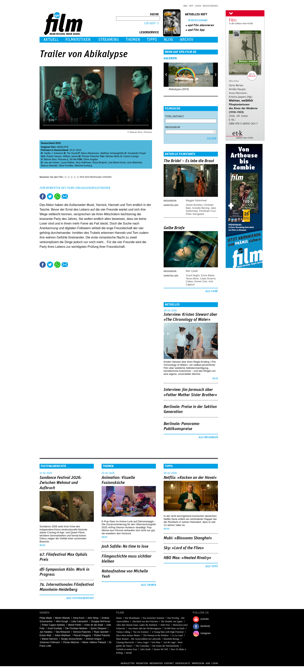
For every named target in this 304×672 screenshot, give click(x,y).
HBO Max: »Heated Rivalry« (187, 558)
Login (198, 6)
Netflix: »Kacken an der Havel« (190, 478)
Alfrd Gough (62, 621)
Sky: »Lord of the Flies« (184, 548)
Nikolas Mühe (112, 156)
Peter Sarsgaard (195, 214)
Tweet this (50, 196)
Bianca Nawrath (49, 165)
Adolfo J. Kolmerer (53, 153)
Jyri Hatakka (46, 632)
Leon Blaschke (134, 162)
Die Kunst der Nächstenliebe (165, 645)
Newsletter (128, 663)
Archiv (186, 40)
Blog (168, 40)
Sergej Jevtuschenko (71, 639)
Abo (185, 6)
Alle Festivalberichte (80, 598)
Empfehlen (65, 196)
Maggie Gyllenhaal (196, 200)
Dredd (129, 652)
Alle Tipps (211, 566)
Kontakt (169, 663)
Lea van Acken (51, 162)
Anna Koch (78, 618)
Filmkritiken (78, 40)
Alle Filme (211, 291)
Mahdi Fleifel (74, 625)
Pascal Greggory (82, 635)
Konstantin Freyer (137, 153)
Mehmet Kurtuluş (83, 165)
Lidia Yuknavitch (79, 621)
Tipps (152, 40)
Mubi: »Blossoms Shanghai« (188, 538)
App (191, 6)
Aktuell (51, 40)
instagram (205, 633)
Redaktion (142, 663)
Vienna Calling (123, 632)
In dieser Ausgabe (197, 20)
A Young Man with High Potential (168, 632)
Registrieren (210, 6)
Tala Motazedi (62, 632)
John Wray (92, 618)
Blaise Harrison (50, 639)
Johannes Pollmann (50, 642)
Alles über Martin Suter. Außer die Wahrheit (136, 625)
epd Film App (196, 29)
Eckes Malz (45, 635)
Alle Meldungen (208, 437)
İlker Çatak (192, 270)
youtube (204, 619)
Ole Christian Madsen (76, 628)
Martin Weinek (62, 618)
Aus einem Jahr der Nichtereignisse (144, 628)
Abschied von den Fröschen (145, 621)
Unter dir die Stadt (93, 625)
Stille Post (165, 625)
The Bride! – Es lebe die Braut (189, 161)
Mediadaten (156, 663)
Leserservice (149, 32)
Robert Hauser (54, 156)
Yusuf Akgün (193, 275)
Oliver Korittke (66, 165)
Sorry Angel (143, 642)
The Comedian (142, 645)
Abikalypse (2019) (178, 89)
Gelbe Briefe (174, 228)
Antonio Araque (94, 639)
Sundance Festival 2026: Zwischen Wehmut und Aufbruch (60, 483)
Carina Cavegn (131, 156)
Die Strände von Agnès (172, 621)
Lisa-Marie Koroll (116, 162)
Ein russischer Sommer (153, 618)
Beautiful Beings (171, 639)
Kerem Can (200, 281)
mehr (215, 379)
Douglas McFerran (100, 621)
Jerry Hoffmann (83, 162)
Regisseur (172, 127)
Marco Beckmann (90, 153)
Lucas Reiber (67, 162)
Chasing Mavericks (125, 642)
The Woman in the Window (156, 635)
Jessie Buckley (194, 204)
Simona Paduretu (82, 632)
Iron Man (156, 642)
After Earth (145, 649)
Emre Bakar (207, 275)
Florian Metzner (71, 642)
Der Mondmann (132, 618)
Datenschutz (182, 663)
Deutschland (48, 143)
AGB (208, 663)
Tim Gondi (72, 153)
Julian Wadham (62, 635)
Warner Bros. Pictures (55, 159)
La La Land (177, 635)
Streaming (108, 40)
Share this (43, 196)
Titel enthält (174, 116)
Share (57, 196)
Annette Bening (200, 208)
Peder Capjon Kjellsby (53, 625)
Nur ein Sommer (141, 632)
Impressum (198, 663)
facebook (205, 626)
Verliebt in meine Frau (126, 649)
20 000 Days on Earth (174, 628)
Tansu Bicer (192, 278)
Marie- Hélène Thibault (94, 642)
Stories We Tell (161, 649)
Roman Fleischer (90, 156)
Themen (133, 40)
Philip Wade (46, 618)
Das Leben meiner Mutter (128, 635)
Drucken (72, 196)
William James (70, 156)
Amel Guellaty (55, 628)
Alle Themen (148, 585)
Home (119, 618)
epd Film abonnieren (201, 25)
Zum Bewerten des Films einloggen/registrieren (75, 187)
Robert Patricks (102, 635)
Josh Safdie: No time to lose (125, 546)
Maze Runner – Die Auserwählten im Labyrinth (138, 639)
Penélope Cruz (207, 210)
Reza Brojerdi (100, 162)
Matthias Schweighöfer (112, 153)
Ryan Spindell (101, 632)
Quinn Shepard (98, 628)
